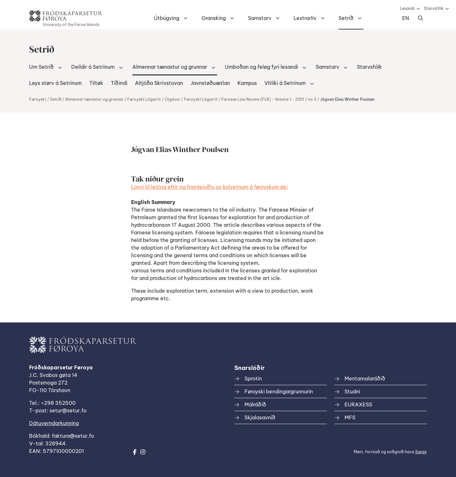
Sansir (421, 451)
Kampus (247, 83)
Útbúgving (166, 18)
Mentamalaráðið (365, 378)
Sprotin (253, 378)
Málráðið (255, 404)
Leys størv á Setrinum (55, 83)
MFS (350, 417)
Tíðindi (119, 83)
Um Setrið (41, 67)
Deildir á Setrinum (93, 67)
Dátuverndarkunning (54, 423)
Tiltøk (96, 83)
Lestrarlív (305, 18)
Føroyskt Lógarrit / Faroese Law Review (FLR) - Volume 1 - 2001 (244, 99)
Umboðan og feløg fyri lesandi (261, 67)
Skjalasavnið (259, 417)
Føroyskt (37, 99)
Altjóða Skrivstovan (159, 83)
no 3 (312, 99)
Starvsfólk (433, 8)
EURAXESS (358, 404)
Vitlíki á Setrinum (285, 83)
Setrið (346, 18)
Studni (352, 391)
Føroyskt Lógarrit (144, 99)
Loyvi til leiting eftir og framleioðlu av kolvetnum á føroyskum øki (209, 187)
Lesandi (407, 8)
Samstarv (259, 18)
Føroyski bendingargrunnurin (278, 391)
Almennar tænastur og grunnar (169, 67)
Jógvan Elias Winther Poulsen (347, 99)
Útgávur (172, 99)
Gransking (213, 18)
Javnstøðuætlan (210, 83)
